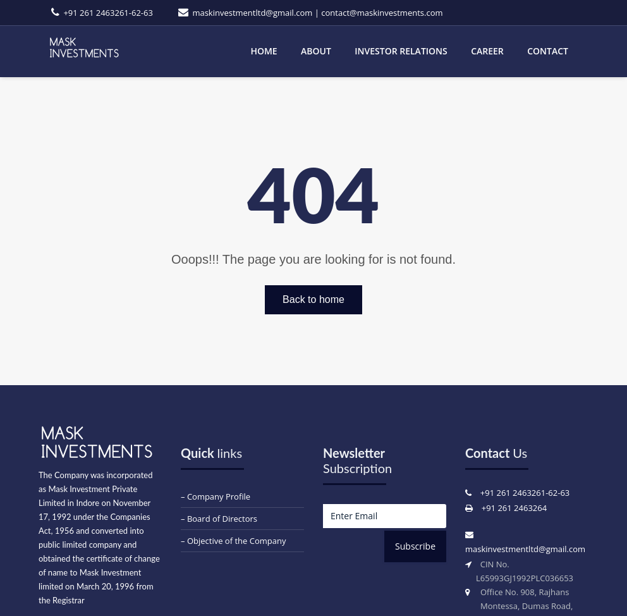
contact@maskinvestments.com (381, 12)
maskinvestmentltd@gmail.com (252, 12)
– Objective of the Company (233, 540)
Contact (547, 51)
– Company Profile (215, 496)
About (316, 51)
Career (487, 51)
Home (263, 51)
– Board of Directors (219, 518)
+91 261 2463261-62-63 (107, 12)
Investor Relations (401, 51)
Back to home (313, 299)
